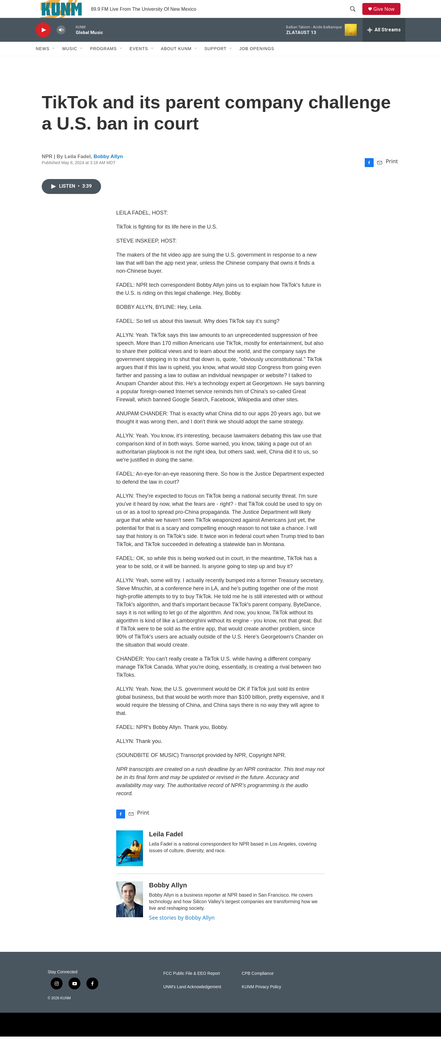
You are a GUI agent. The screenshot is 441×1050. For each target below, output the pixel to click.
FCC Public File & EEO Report (191, 987)
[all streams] (384, 43)
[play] (43, 43)
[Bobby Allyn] (129, 913)
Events (139, 62)
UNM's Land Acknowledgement (192, 1000)
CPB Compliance (258, 987)
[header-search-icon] (355, 15)
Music (69, 62)
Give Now (387, 16)
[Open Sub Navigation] (54, 62)
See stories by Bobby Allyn (182, 931)
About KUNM (176, 62)
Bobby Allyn (108, 170)
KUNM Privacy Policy (261, 1000)
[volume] (61, 43)
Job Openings (256, 62)
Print (392, 174)
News (42, 62)
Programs (103, 62)
